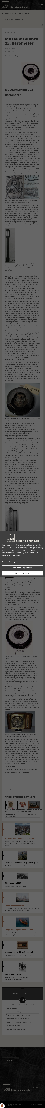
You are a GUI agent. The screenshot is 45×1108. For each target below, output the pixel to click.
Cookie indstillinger (9, 562)
